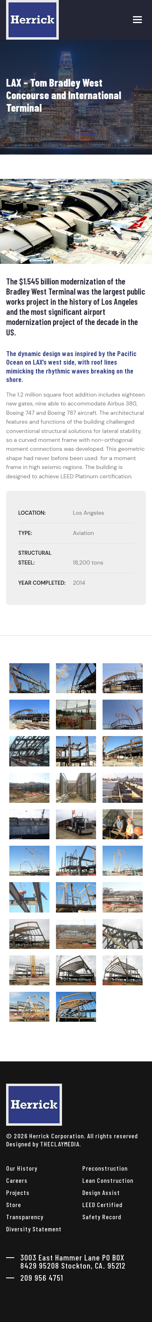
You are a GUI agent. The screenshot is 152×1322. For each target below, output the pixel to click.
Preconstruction (105, 1168)
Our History (21, 1168)
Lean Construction (107, 1180)
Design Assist (101, 1192)
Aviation (83, 533)
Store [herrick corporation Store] (13, 1204)
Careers (17, 1180)
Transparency (24, 1216)
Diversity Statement (34, 1229)
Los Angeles (88, 512)
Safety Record (101, 1216)
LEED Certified (102, 1204)
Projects (18, 1192)
